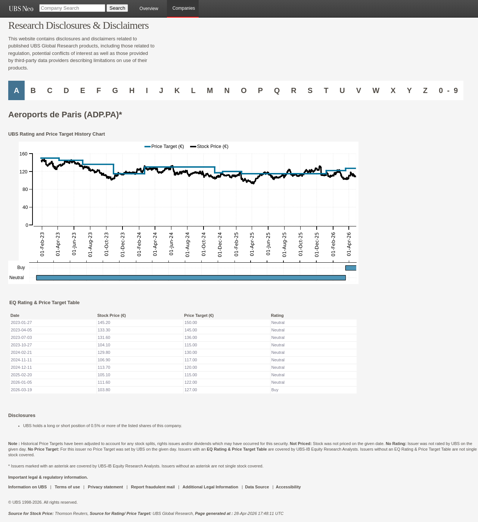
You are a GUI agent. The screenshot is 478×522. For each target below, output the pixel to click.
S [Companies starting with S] (310, 90)
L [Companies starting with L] (193, 90)
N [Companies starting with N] (226, 90)
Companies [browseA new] (184, 8)
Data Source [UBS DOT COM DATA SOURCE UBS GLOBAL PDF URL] (257, 487)
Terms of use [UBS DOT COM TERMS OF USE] (67, 487)
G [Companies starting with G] (115, 90)
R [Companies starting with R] (293, 90)
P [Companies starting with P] (260, 90)
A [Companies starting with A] (16, 90)
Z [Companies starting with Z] (425, 90)
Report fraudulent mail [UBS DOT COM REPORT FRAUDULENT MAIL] (153, 487)
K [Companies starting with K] (177, 90)
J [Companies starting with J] (161, 90)
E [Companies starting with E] (82, 90)
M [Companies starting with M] (210, 90)
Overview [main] (149, 8)
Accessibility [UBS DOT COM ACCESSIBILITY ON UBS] (288, 487)
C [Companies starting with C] (49, 90)
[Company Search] (72, 8)
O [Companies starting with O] (244, 90)
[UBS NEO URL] (21, 8)
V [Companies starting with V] (358, 90)
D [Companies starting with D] (66, 90)
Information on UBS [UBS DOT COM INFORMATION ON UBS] (28, 487)
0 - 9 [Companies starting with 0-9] (448, 90)
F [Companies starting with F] (98, 90)
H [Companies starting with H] (131, 90)
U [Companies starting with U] (342, 90)
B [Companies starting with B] (32, 90)
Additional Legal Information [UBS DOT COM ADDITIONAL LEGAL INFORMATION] (210, 487)
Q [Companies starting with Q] (277, 90)
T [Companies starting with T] (326, 90)
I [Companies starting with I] (147, 90)
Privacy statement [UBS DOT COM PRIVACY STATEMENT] (105, 487)
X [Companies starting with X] (393, 90)
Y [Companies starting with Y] (409, 90)
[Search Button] (117, 8)
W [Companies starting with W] (375, 90)
